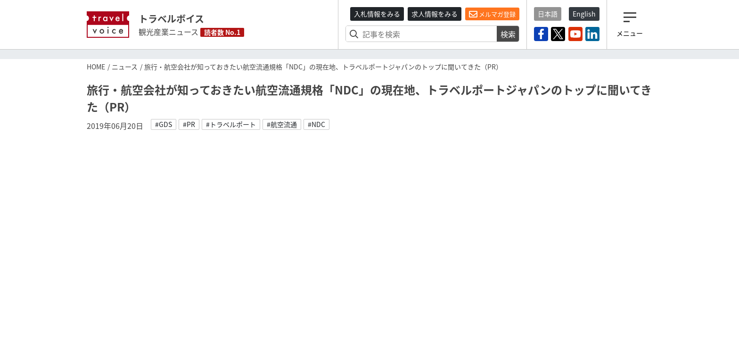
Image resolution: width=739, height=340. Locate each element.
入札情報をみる (377, 13)
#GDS (163, 124)
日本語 (548, 13)
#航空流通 (282, 124)
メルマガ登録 (492, 14)
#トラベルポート (231, 124)
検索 (508, 34)
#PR (189, 124)
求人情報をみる (434, 13)
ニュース (125, 66)
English (584, 13)
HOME (96, 66)
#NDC (316, 124)
